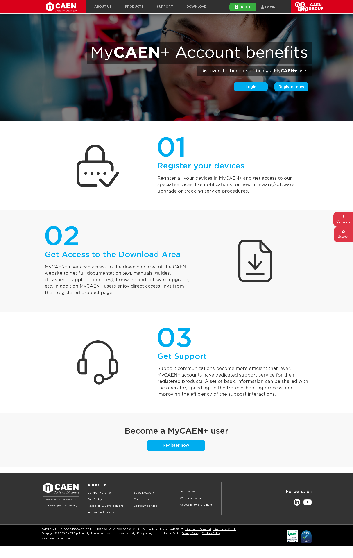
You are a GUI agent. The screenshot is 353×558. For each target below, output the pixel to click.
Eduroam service (145, 505)
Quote (243, 7)
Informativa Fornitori (198, 529)
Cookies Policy (211, 533)
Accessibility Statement (196, 504)
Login (250, 87)
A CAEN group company (61, 505)
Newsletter (187, 491)
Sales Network (144, 492)
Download (196, 6)
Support (165, 6)
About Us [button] (102, 6)
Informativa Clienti (224, 529)
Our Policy (95, 499)
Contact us (141, 499)
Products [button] (134, 6)
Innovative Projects (101, 512)
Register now (291, 87)
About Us (97, 485)
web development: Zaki (56, 538)
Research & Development (105, 505)
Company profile (99, 492)
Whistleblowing (190, 498)
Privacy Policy (190, 533)
